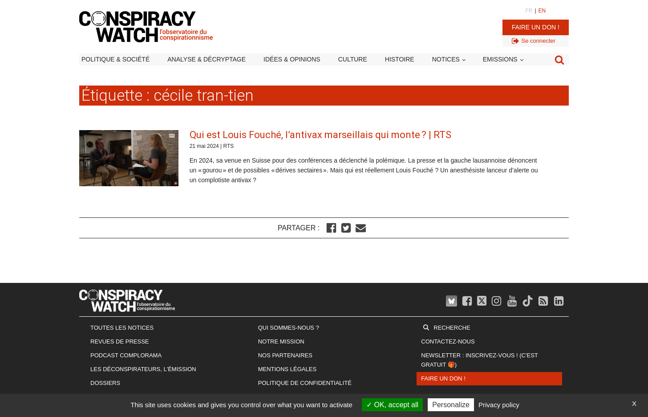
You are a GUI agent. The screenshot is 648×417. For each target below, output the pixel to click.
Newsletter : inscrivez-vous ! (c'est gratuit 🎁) (479, 360)
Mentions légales (287, 369)
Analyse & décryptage (206, 59)
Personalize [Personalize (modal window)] (451, 405)
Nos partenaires (285, 355)
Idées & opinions (291, 59)
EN (542, 11)
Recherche (451, 327)
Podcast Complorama (126, 355)
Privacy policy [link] (498, 405)
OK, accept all (392, 405)
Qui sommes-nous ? (288, 327)
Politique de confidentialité (305, 383)
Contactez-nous (447, 341)
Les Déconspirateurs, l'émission (143, 369)
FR (528, 11)
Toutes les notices (122, 327)
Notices (446, 59)
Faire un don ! (535, 27)
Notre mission (281, 341)
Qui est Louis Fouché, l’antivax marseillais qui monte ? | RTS (320, 134)
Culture (352, 59)
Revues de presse (119, 341)
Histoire (399, 59)
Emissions (500, 59)
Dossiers (105, 383)
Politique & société (115, 59)
